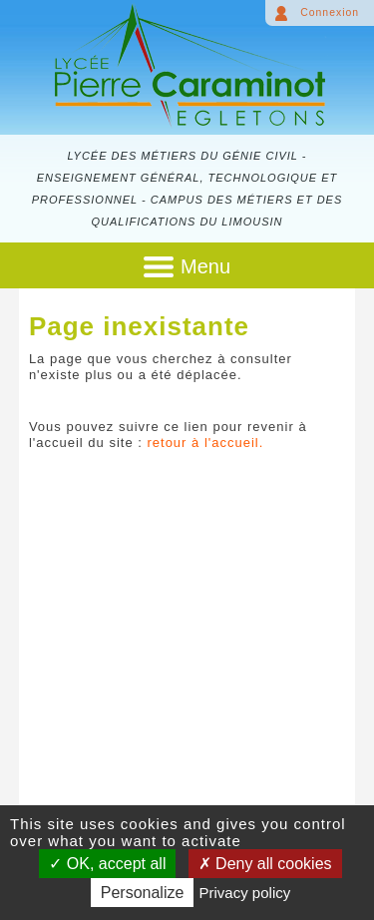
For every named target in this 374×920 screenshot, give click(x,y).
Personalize (143, 892)
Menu (205, 266)
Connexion (329, 12)
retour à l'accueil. (205, 442)
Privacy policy (245, 892)
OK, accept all (107, 863)
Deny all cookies (265, 863)
